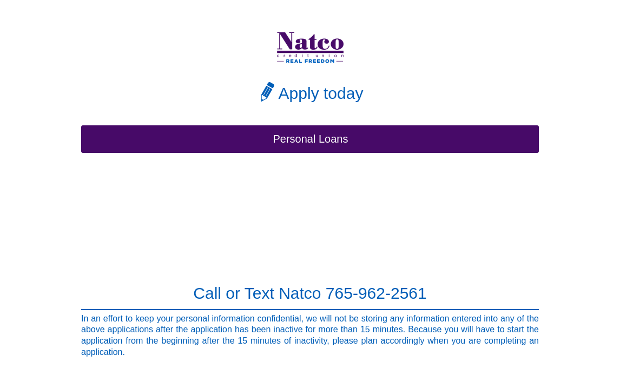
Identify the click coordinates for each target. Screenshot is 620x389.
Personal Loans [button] (310, 139)
